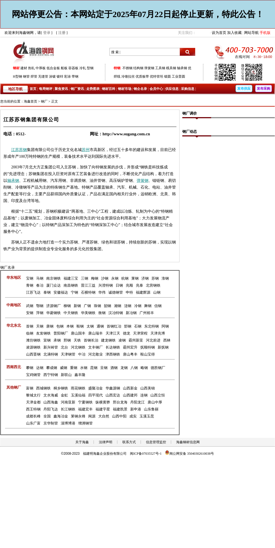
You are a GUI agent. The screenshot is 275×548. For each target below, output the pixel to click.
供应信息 (172, 89)
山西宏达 (113, 395)
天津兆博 (157, 333)
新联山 (66, 375)
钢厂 (44, 101)
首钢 (29, 326)
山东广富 (33, 423)
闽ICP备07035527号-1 (146, 454)
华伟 (102, 292)
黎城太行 (33, 395)
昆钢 (93, 368)
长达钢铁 (113, 347)
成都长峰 (33, 416)
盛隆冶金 (95, 388)
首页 (33, 89)
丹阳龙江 (137, 402)
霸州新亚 (136, 340)
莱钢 (135, 278)
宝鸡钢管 (33, 375)
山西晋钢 (33, 354)
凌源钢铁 (33, 347)
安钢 (29, 313)
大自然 (103, 416)
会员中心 (156, 89)
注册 (62, 33)
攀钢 (29, 368)
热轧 (31, 68)
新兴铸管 (50, 347)
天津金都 (33, 402)
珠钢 (97, 306)
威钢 (63, 368)
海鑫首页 (30, 101)
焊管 (34, 76)
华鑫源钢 (113, 388)
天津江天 (113, 333)
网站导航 (251, 33)
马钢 (39, 278)
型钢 (90, 68)
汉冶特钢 (115, 313)
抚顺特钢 (147, 347)
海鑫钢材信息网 (188, 442)
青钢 (29, 285)
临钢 (29, 333)
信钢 (158, 306)
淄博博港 (68, 423)
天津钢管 (68, 354)
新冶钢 (131, 313)
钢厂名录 (7, 267)
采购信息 (187, 89)
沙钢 (104, 278)
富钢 (29, 388)
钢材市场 (124, 89)
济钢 (145, 278)
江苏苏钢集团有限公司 (31, 119)
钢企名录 (140, 89)
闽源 (91, 416)
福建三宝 (71, 278)
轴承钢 (182, 68)
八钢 (134, 368)
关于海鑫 (82, 442)
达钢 (39, 368)
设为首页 (219, 33)
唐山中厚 (155, 402)
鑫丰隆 (79, 375)
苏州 (86, 150)
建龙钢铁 (108, 340)
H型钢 (17, 76)
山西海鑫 (50, 402)
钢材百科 (108, 89)
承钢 (15, 180)
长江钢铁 (68, 409)
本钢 (70, 326)
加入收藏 (234, 33)
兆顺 (129, 285)
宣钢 (47, 340)
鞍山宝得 (147, 354)
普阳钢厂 (60, 333)
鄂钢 (39, 306)
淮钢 (165, 278)
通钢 (100, 326)
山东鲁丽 (151, 409)
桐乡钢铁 (60, 388)
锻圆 (167, 76)
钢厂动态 (189, 131)
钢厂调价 (189, 113)
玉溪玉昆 (146, 416)
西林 (167, 340)
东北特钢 (151, 326)
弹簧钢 (149, 68)
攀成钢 (51, 368)
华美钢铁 (88, 313)
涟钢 (127, 306)
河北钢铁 (78, 347)
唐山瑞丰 (95, 333)
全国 (47, 416)
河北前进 (153, 340)
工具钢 (160, 68)
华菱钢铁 (53, 313)
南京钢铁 (53, 278)
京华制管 (50, 423)
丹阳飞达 (50, 409)
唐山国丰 (78, 333)
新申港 (135, 409)
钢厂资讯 (77, 89)
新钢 (77, 306)
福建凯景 (120, 409)
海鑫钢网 (34, 52)
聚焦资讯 (61, 89)
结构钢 (138, 68)
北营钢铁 (153, 285)
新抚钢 (163, 347)
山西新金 (130, 388)
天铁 (77, 340)
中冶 (81, 354)
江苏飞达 (33, 292)
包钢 (60, 326)
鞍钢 (80, 326)
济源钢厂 (53, 306)
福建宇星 (102, 409)
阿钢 (165, 326)
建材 (23, 68)
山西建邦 (130, 395)
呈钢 (104, 368)
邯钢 (127, 326)
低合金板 (53, 68)
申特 (129, 292)
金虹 (64, 395)
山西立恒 (157, 395)
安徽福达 (60, 292)
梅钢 (94, 278)
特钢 (117, 68)
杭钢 (125, 278)
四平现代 (95, 395)
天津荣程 (140, 333)
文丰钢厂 (95, 347)
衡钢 (102, 313)
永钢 (114, 278)
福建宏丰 (85, 409)
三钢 (84, 278)
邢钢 (67, 340)
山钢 (156, 292)
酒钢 (114, 368)
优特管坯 (156, 76)
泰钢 (47, 292)
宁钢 (74, 292)
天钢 (39, 326)
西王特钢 (33, 409)
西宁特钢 (50, 375)
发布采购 (263, 88)
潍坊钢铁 (33, 340)
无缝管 (43, 76)
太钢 (90, 326)
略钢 (144, 368)
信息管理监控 (156, 442)
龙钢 (124, 368)
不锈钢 (127, 68)
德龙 (126, 333)
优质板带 (142, 76)
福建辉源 (143, 292)
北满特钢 (50, 354)
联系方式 (129, 442)
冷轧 (82, 68)
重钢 (73, 368)
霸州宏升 (130, 347)
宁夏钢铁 (85, 402)
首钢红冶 (114, 326)
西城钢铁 (43, 388)
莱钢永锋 (78, 416)
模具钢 (171, 68)
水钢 (83, 368)
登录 (46, 33)
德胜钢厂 (158, 368)
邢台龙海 (120, 402)
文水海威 (50, 395)
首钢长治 (91, 340)
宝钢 (29, 278)
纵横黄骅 (102, 402)
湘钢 (117, 306)
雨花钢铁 (78, 388)
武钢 (29, 306)
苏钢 (23, 150)
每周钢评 (45, 89)
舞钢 (148, 306)
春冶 (39, 285)
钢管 (26, 76)
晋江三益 (88, 285)
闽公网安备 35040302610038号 (189, 454)
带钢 (75, 76)
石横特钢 (88, 292)
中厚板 (41, 68)
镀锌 (60, 76)
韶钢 (107, 306)
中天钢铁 (71, 313)
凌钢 (122, 340)
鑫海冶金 (60, 416)
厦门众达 (53, 285)
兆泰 (139, 285)
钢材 (16, 68)
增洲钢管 (85, 423)
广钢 (87, 306)
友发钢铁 (43, 333)
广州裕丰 (146, 313)
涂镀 (52, 76)
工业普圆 (178, 76)
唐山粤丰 (130, 354)
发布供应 (244, 88)
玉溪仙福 (78, 395)
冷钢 (137, 306)
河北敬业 (95, 354)
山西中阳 (119, 416)
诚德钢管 (115, 292)
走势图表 (93, 89)
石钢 (137, 326)
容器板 (73, 68)
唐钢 (49, 326)
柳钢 (67, 306)
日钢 (119, 285)
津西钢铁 (113, 354)
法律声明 (105, 442)
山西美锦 (147, 388)
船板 (64, 68)
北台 (64, 347)
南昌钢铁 (71, 285)
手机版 (265, 33)
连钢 (144, 395)
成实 (133, 416)
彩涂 (67, 76)
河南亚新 (68, 402)
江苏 (15, 150)
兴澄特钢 (105, 285)
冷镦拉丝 (128, 76)
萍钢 (39, 313)
